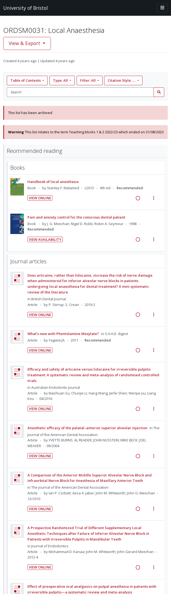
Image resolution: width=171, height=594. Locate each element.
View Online (40, 197)
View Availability (45, 239)
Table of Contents (26, 80)
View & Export (25, 43)
